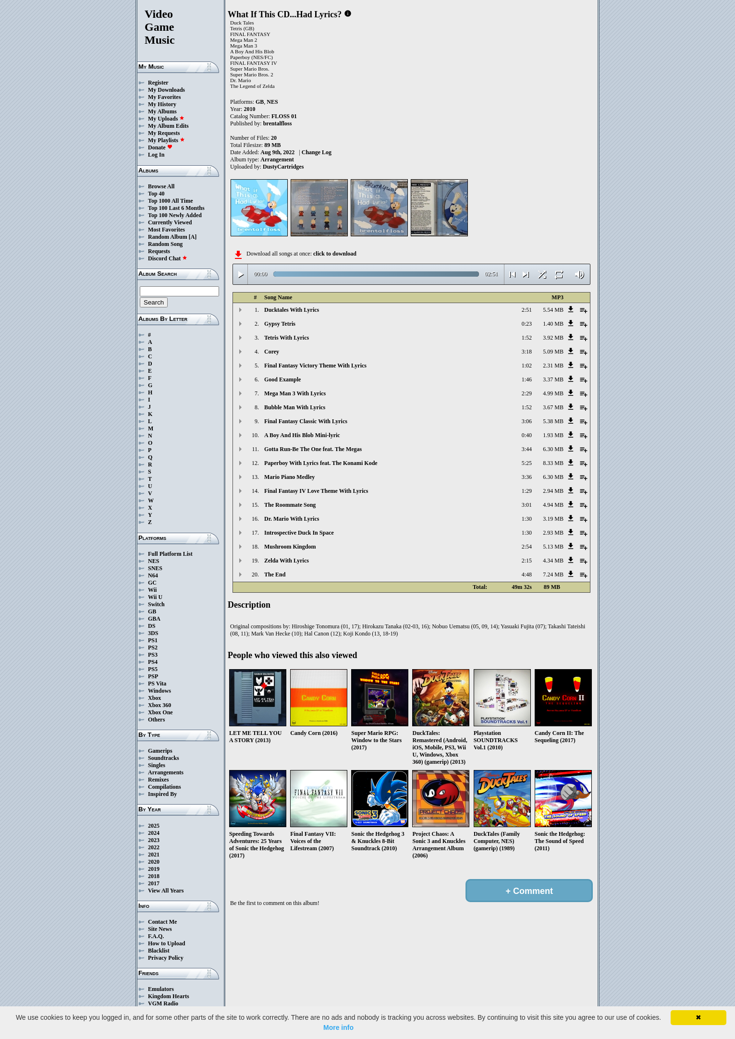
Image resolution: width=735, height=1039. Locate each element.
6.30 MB (553, 449)
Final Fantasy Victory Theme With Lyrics (315, 365)
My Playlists (166, 140)
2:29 (527, 393)
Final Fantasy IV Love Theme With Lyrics (316, 491)
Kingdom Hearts (168, 996)
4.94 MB (553, 504)
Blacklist (159, 950)
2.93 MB (553, 532)
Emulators (161, 989)
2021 (153, 854)
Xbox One (160, 712)
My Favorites (164, 97)
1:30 (527, 518)
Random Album (167, 236)
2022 (153, 847)
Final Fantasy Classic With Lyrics (305, 421)
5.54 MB (553, 309)
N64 (153, 575)
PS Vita (157, 683)
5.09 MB (553, 351)
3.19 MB (553, 518)
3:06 (527, 421)
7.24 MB (553, 574)
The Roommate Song (290, 504)
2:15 (527, 560)
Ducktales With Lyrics (291, 309)
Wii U (155, 597)
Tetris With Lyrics (286, 337)
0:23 (527, 323)
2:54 (527, 546)
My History (162, 104)
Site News (160, 929)
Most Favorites (166, 229)
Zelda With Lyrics (286, 560)
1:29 (527, 491)
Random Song (165, 244)
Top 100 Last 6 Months (176, 208)
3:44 (527, 449)
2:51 (527, 309)
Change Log (316, 152)
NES (153, 561)
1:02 (527, 365)
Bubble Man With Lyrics (294, 407)
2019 (153, 869)
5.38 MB (553, 421)
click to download (334, 253)
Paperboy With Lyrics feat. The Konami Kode (321, 463)
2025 (153, 825)
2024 (153, 833)
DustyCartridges (283, 166)
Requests (159, 251)
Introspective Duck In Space (299, 532)
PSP (153, 676)
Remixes (158, 779)
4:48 (527, 574)
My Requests (164, 133)
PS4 (153, 662)
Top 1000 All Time (170, 200)
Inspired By (162, 794)
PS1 (153, 640)
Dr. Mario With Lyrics (291, 518)
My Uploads (166, 118)
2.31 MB (553, 365)
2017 (153, 883)
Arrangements (166, 772)
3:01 (527, 504)
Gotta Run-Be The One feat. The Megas (313, 449)
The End (274, 574)
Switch (156, 604)
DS (151, 626)
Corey (271, 351)
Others (156, 719)
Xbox (154, 698)
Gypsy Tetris (279, 323)
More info (338, 1027)
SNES (155, 568)
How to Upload (166, 943)
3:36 (527, 477)
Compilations (164, 786)
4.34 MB (553, 560)
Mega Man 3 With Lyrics (295, 393)
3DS (153, 633)
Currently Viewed (170, 222)
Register (158, 82)
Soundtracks (163, 758)
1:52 (527, 337)
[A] (193, 236)
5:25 (527, 463)
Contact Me (162, 921)
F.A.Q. (156, 936)
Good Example (282, 379)
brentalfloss (277, 123)
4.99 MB (553, 393)
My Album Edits (168, 125)
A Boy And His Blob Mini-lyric (302, 435)
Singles (156, 765)
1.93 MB (553, 435)
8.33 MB (553, 463)
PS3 (153, 654)
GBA (154, 618)
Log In (156, 154)
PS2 (153, 647)
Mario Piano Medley (289, 477)
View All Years (166, 890)
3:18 (527, 351)
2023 (153, 840)
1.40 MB (553, 323)
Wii (152, 590)
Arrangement (277, 159)
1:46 (527, 379)
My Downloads (166, 89)
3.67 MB (553, 407)
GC (152, 582)
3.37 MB (553, 379)
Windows (159, 690)
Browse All (161, 186)
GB (152, 611)
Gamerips (160, 750)
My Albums (162, 111)
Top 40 (156, 193)
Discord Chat (167, 258)
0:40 (527, 435)
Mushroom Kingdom (290, 546)
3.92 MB (553, 337)
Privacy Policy (166, 957)
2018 (153, 876)
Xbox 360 (159, 705)
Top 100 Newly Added (175, 215)
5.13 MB (553, 546)
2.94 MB (553, 491)
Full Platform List (170, 553)
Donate (160, 147)
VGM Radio (163, 1003)
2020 (153, 861)
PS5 (153, 669)
